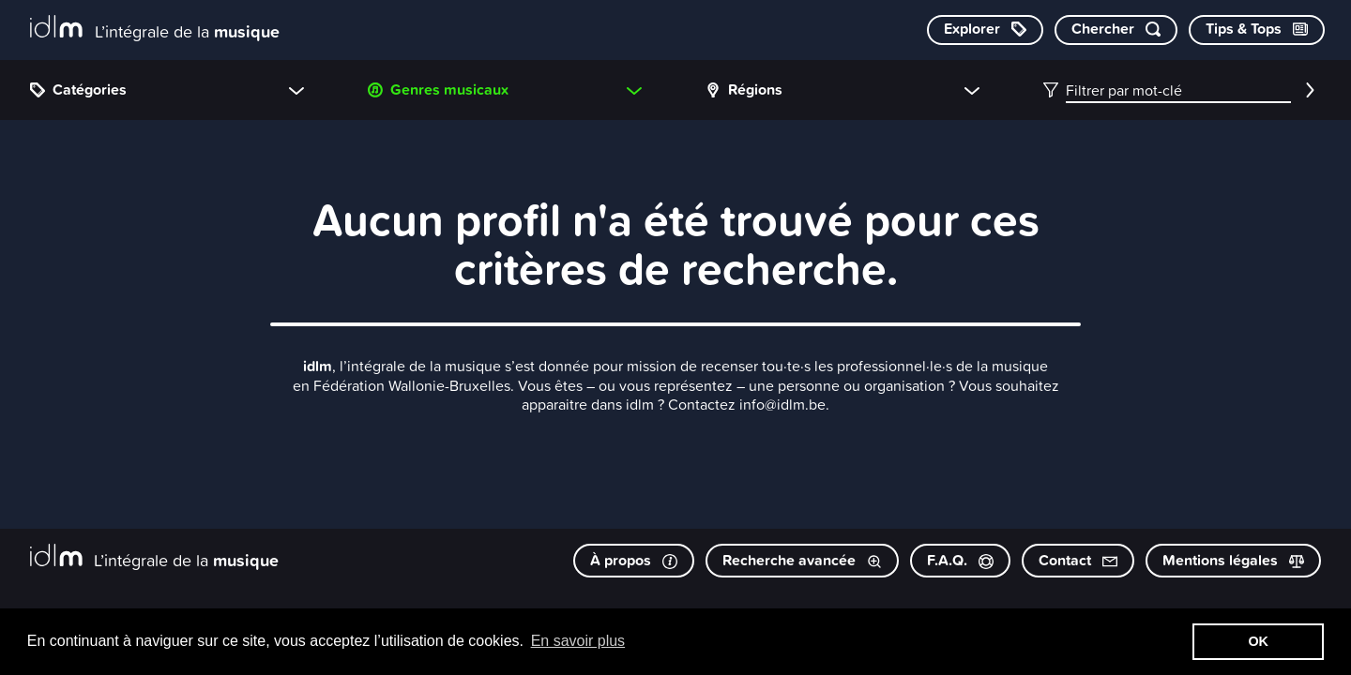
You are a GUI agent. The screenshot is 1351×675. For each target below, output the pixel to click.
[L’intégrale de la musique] (155, 28)
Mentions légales (1233, 560)
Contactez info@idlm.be (747, 404)
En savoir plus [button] (578, 641)
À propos (633, 560)
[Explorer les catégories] (985, 30)
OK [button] (1258, 641)
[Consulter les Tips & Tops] (1257, 30)
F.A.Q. (960, 560)
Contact (1078, 560)
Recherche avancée (802, 560)
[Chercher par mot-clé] (1116, 30)
